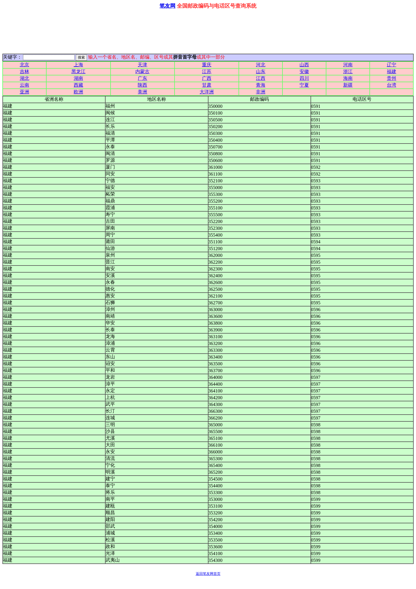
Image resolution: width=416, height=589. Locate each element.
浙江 (348, 71)
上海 (78, 64)
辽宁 (391, 64)
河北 (260, 64)
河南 (348, 64)
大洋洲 (207, 91)
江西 (260, 78)
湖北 (24, 78)
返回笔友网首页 (208, 574)
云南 (24, 85)
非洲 (260, 91)
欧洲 (78, 91)
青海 (260, 85)
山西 (304, 64)
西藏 (78, 85)
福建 (391, 71)
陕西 (142, 85)
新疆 (348, 85)
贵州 (391, 78)
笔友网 (167, 6)
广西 (206, 78)
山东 (260, 71)
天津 (142, 64)
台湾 (391, 85)
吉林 (24, 71)
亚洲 (24, 91)
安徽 (304, 71)
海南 (348, 78)
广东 (142, 78)
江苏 (206, 71)
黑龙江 (78, 71)
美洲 (142, 91)
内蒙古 (142, 71)
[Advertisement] (208, 30)
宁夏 (304, 85)
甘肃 (206, 85)
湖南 (78, 78)
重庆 (206, 64)
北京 (24, 64)
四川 (304, 78)
